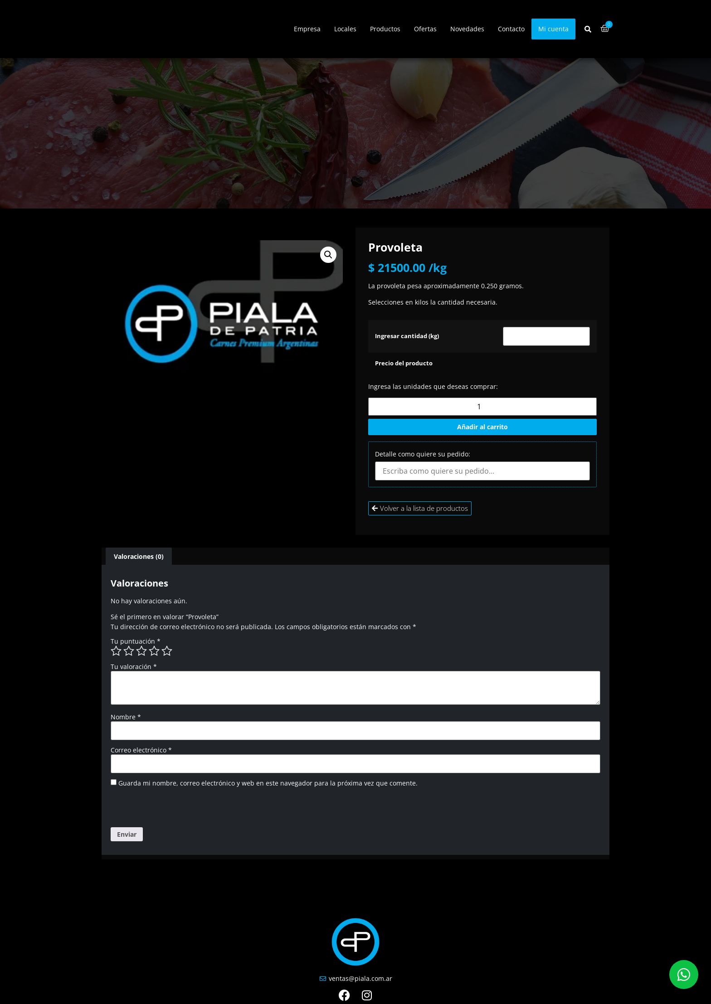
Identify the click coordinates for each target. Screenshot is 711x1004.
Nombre (126, 717)
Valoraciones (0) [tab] (139, 556)
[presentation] (173, 808)
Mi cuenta (553, 28)
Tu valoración (134, 667)
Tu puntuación (136, 641)
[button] (328, 255)
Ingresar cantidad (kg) (407, 337)
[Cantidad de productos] (482, 407)
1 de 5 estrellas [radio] (116, 650)
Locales (345, 28)
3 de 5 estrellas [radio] (141, 650)
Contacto (511, 28)
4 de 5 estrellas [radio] (154, 650)
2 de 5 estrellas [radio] (128, 650)
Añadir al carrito (482, 426)
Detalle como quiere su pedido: (422, 454)
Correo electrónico (141, 750)
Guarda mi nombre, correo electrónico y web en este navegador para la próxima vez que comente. (268, 783)
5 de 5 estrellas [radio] (166, 650)
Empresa (307, 28)
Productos (385, 28)
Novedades (467, 28)
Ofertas (425, 28)
